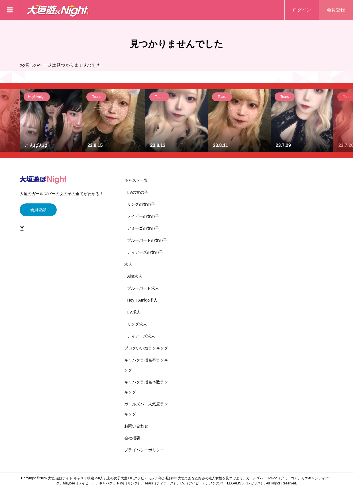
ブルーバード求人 (143, 288)
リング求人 (137, 324)
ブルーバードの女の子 (147, 240)
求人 (128, 264)
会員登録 (336, 9)
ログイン (302, 9)
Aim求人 (134, 276)
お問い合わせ (136, 426)
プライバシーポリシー (144, 450)
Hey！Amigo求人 (142, 300)
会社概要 (132, 438)
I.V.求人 (134, 312)
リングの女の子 (141, 204)
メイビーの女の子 (143, 216)
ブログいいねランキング (146, 348)
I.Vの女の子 (137, 192)
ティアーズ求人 (141, 336)
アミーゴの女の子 (143, 228)
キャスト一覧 (136, 180)
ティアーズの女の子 (145, 252)
